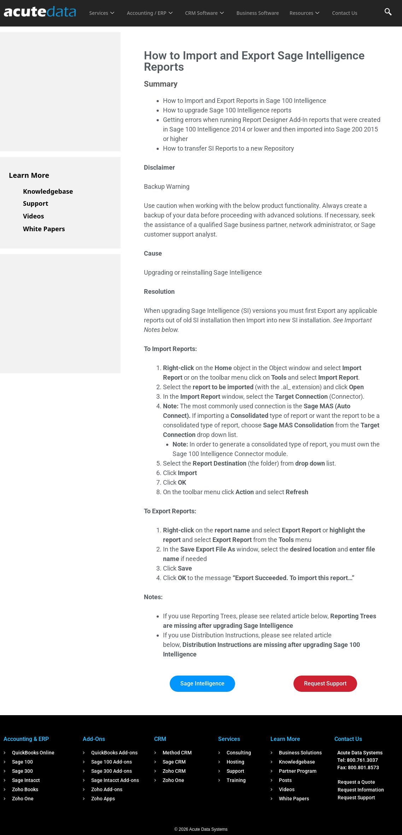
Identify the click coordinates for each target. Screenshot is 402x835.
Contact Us (103, 18)
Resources (317, 8)
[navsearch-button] (388, 12)
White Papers (44, 228)
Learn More (29, 175)
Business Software (268, 8)
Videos (33, 216)
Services (102, 8)
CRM (160, 739)
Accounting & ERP (26, 739)
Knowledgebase (48, 191)
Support (35, 203)
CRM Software (211, 8)
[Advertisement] (62, 90)
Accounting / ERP (153, 8)
